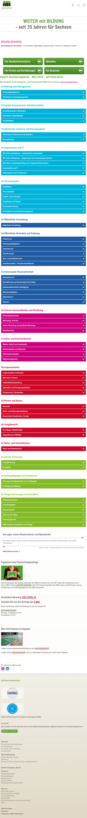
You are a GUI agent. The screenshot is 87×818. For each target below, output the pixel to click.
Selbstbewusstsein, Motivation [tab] (43, 111)
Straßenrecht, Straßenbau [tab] (43, 392)
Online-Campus (6, 808)
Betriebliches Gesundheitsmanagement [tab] (43, 211)
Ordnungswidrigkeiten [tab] (43, 244)
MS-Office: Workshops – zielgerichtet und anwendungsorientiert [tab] (43, 158)
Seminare (4, 771)
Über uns (4, 789)
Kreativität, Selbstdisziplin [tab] (43, 115)
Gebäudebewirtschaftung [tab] (43, 382)
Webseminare (6, 778)
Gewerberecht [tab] (43, 249)
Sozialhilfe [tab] (43, 467)
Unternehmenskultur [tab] (43, 354)
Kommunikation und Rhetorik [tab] (43, 349)
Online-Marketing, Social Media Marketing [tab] (43, 325)
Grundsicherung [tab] (43, 462)
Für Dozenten (53, 70)
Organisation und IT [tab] (43, 168)
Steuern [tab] (43, 302)
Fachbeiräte (5, 798)
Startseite (4, 742)
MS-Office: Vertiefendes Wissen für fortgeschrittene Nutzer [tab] (43, 163)
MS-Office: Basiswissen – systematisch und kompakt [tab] (43, 153)
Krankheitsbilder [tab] (43, 505)
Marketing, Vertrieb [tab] (43, 320)
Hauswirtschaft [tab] (43, 510)
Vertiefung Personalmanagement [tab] (43, 97)
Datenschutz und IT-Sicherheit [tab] (43, 173)
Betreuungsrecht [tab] (43, 519)
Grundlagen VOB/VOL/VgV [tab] (43, 430)
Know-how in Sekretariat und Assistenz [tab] (43, 134)
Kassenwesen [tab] (43, 297)
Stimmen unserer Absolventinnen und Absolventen (19, 762)
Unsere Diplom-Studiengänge (11, 744)
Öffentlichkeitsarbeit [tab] (43, 315)
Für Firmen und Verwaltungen (20, 70)
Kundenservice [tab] (43, 330)
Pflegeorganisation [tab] (43, 500)
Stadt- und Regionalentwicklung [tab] (43, 411)
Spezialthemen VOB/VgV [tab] (43, 435)
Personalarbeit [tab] (43, 191)
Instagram (3, 668)
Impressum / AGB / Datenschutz (12, 814)
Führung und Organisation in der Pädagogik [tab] (43, 481)
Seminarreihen (6, 780)
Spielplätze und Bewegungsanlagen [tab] (43, 387)
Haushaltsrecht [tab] (43, 277)
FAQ (2, 802)
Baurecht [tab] (43, 406)
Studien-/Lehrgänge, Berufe (11, 768)
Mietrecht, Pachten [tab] (43, 378)
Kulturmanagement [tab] (43, 359)
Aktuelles (51, 61)
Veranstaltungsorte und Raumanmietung (15, 800)
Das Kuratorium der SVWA (10, 793)
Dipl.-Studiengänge (8, 754)
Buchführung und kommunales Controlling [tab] (43, 282)
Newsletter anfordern (9, 731)
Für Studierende (6, 746)
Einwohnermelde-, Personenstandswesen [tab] (43, 263)
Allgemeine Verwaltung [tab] (43, 225)
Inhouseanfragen (7, 776)
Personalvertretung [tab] (43, 206)
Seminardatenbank (8, 774)
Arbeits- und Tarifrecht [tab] (43, 196)
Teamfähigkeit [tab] (43, 120)
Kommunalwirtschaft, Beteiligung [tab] (43, 287)
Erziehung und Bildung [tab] (43, 486)
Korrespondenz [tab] (43, 139)
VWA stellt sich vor (7, 791)
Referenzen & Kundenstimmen (12, 783)
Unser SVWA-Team (7, 796)
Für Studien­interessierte (17, 61)
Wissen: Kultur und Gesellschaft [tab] (43, 344)
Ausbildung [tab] (43, 186)
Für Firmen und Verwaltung (10, 749)
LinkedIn (7, 668)
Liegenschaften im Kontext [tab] (43, 373)
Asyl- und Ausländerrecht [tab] (43, 258)
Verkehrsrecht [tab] (43, 253)
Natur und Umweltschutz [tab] (43, 448)
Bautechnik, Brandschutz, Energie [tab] (43, 416)
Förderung (4, 759)
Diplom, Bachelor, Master (10, 757)
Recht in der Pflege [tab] (43, 514)
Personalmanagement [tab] (43, 92)
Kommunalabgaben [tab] (43, 292)
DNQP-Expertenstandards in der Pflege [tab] (43, 524)
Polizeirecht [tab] (43, 239)
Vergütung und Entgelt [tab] (43, 201)
